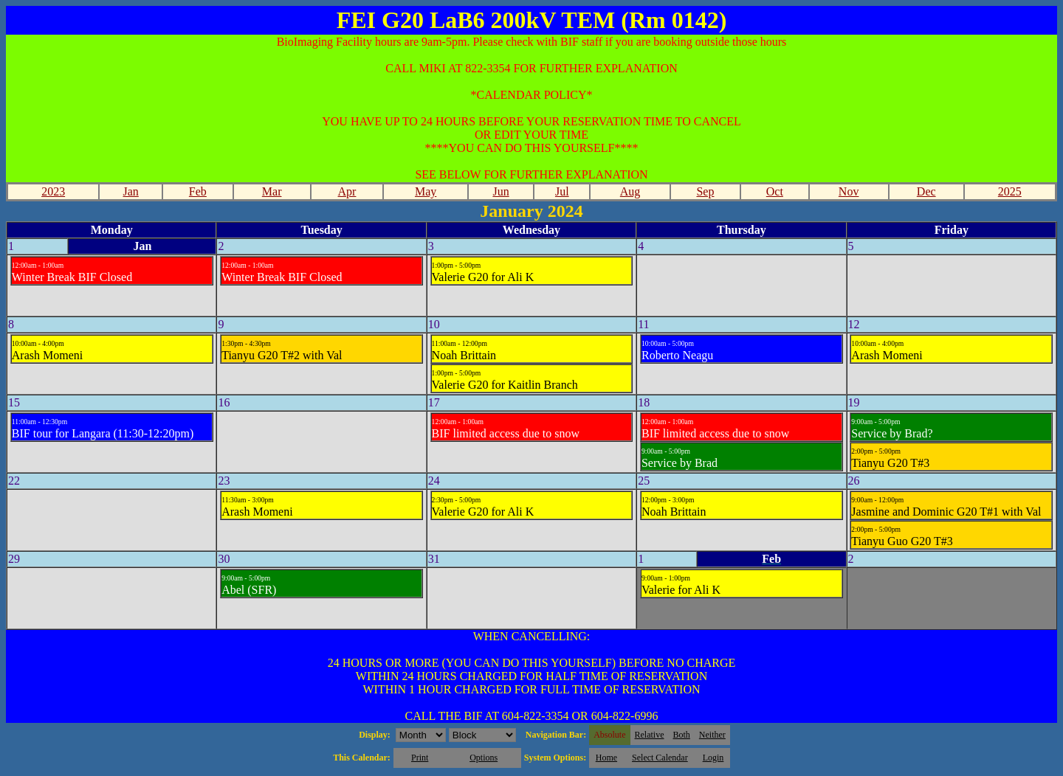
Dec (926, 191)
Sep (705, 191)
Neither (712, 735)
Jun (500, 191)
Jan (131, 191)
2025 (1010, 191)
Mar (272, 191)
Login (713, 757)
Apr (347, 191)
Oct (774, 191)
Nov (849, 191)
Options (483, 757)
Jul (562, 191)
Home (606, 757)
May (425, 191)
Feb (198, 191)
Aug (630, 191)
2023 (53, 191)
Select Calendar (660, 757)
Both (681, 735)
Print (419, 757)
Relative (649, 735)
